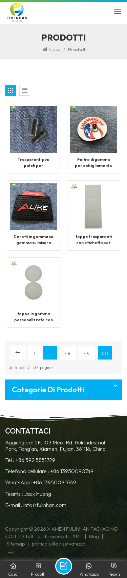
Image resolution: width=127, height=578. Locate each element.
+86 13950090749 (71, 471)
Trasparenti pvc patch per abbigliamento (33, 163)
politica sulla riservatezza (58, 544)
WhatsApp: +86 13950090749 (40, 482)
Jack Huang (37, 494)
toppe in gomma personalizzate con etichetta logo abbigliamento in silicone (33, 317)
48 (67, 353)
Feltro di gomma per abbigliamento (93, 162)
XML (77, 536)
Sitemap (16, 544)
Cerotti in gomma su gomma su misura (33, 239)
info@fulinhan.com (44, 505)
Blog (94, 536)
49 (87, 353)
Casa (52, 49)
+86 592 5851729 (35, 460)
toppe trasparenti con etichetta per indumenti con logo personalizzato (93, 240)
